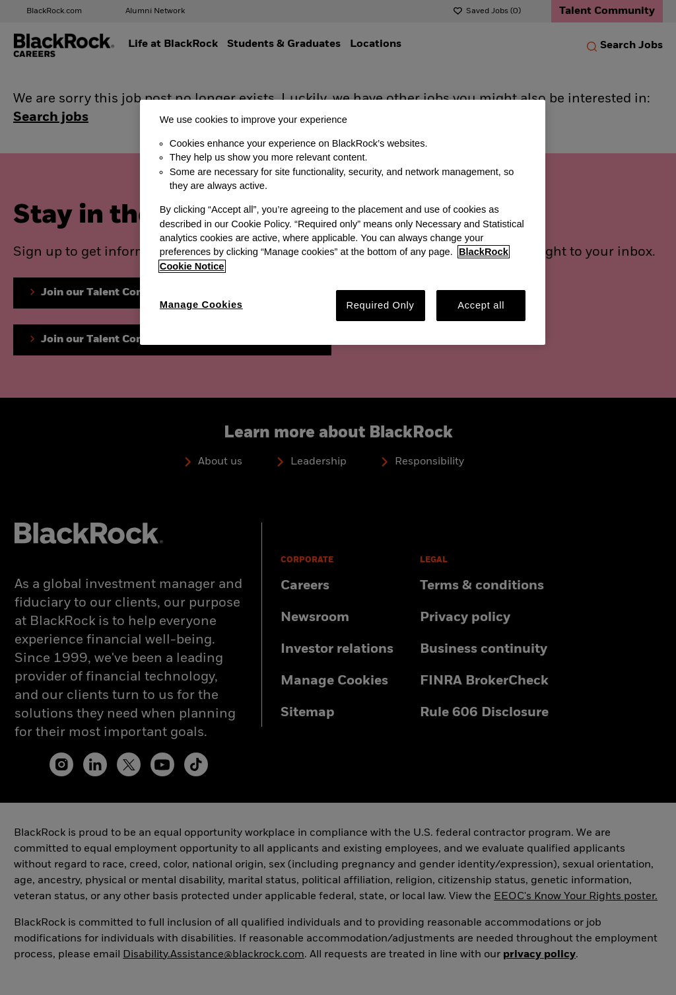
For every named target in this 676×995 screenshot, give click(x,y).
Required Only (380, 305)
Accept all (480, 305)
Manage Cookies (201, 304)
